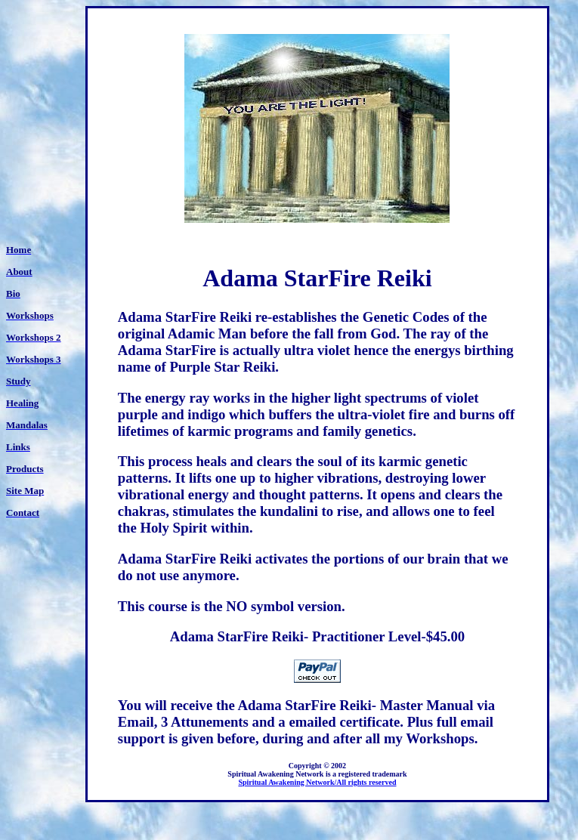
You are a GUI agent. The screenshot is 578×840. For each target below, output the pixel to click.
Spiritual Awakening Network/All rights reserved (317, 782)
